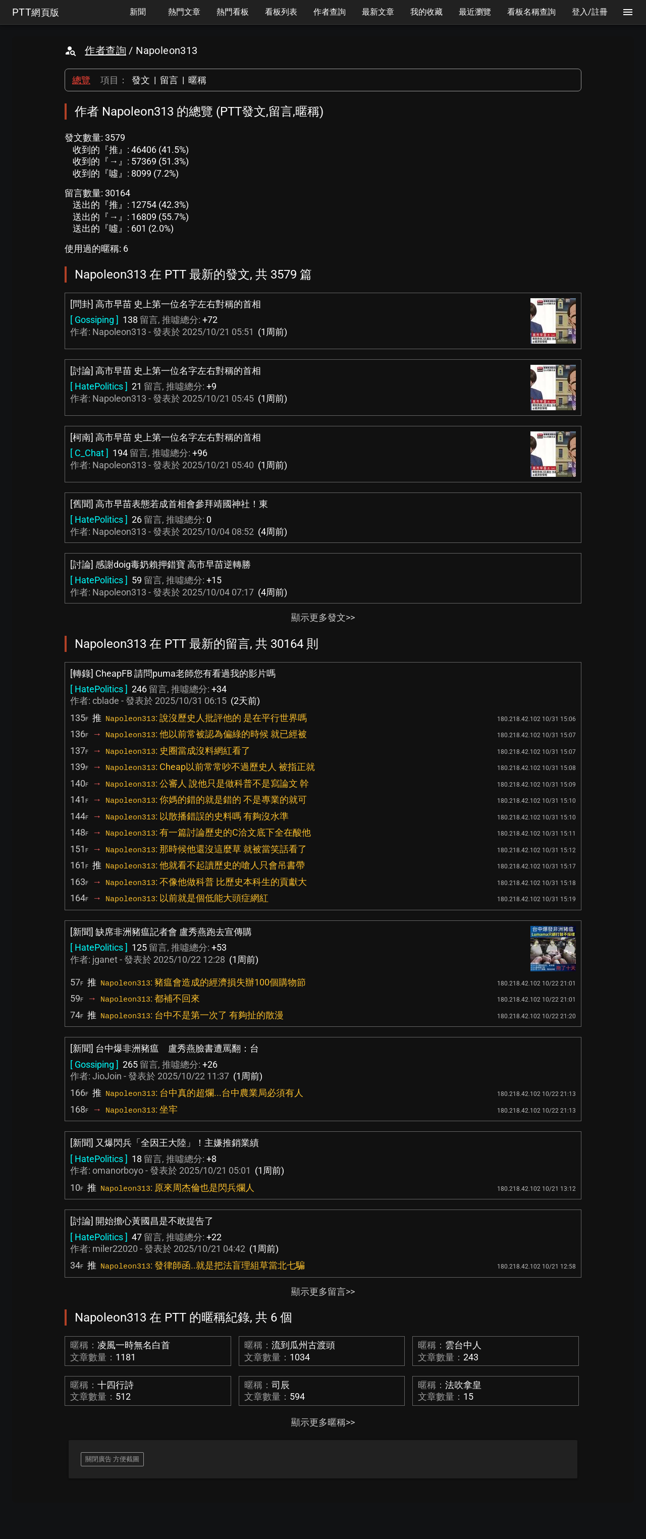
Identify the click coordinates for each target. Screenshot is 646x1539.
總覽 (81, 80)
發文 (141, 80)
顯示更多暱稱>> (323, 1422)
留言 (169, 80)
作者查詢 (105, 50)
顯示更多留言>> (323, 1291)
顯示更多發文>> (323, 617)
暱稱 (197, 80)
